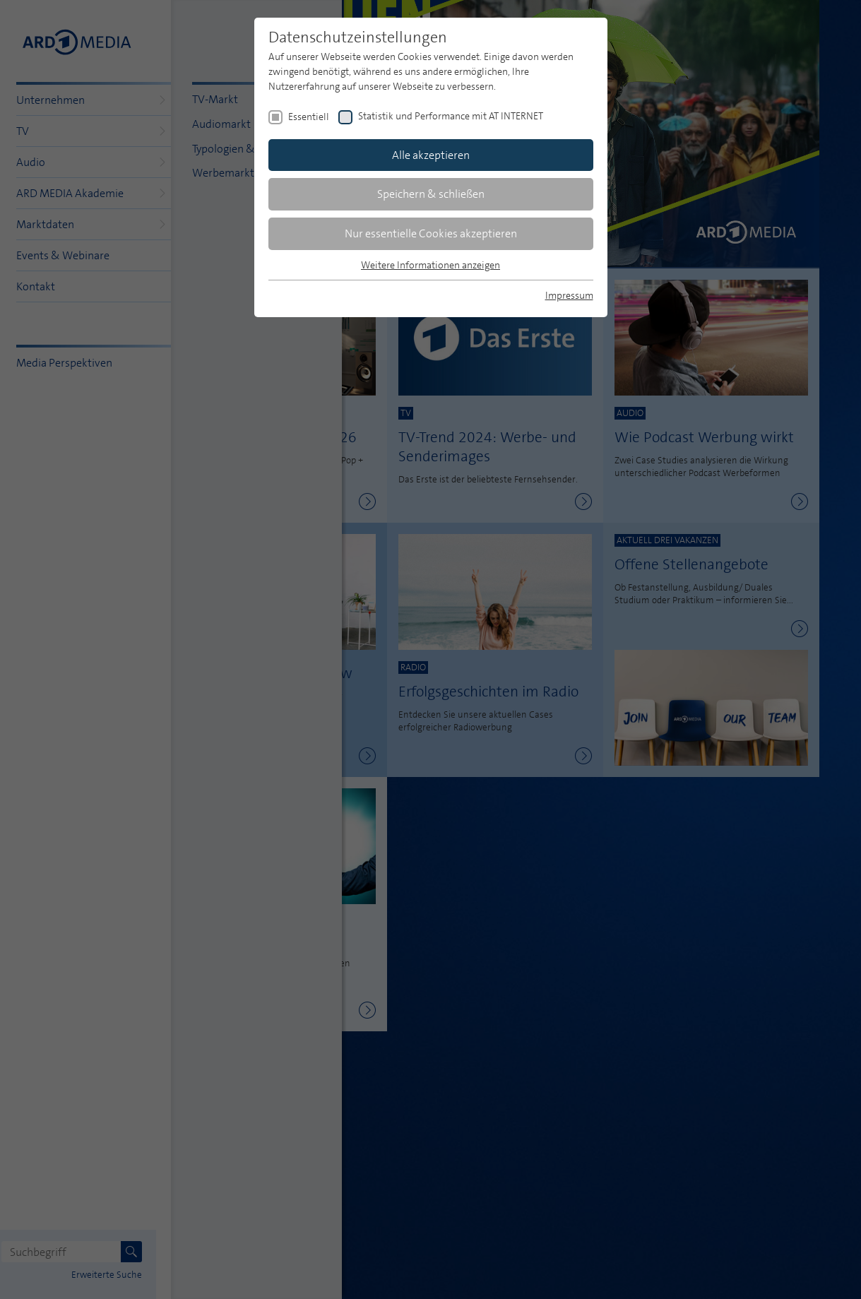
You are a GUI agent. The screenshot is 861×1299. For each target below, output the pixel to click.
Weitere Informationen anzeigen (430, 265)
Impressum (569, 295)
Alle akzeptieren (431, 155)
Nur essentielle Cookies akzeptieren (431, 233)
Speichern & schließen (431, 193)
